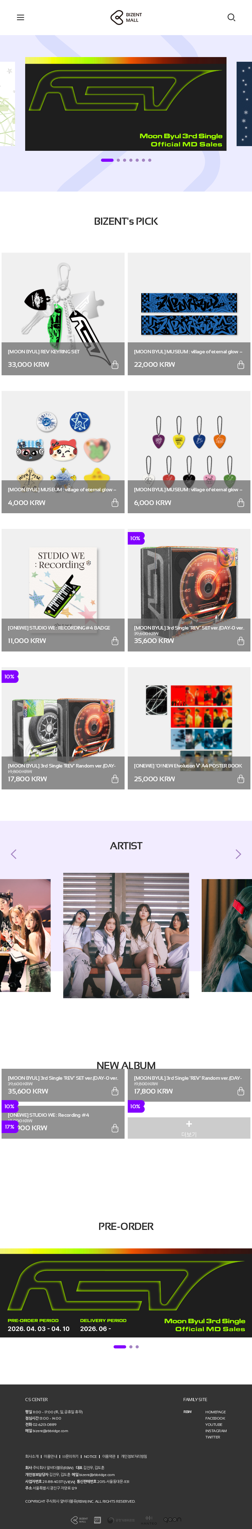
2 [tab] (118, 160)
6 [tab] (143, 160)
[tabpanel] (126, 104)
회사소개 (31, 1456)
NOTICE (90, 1456)
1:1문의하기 (70, 1456)
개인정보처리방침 (134, 1456)
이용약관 (108, 1456)
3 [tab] (124, 160)
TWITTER (212, 1437)
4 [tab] (130, 160)
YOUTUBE (213, 1424)
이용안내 (50, 1456)
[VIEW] (69, 1481)
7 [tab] (149, 160)
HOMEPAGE (215, 1412)
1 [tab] (107, 160)
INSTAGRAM (216, 1431)
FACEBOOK (215, 1418)
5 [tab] (137, 160)
